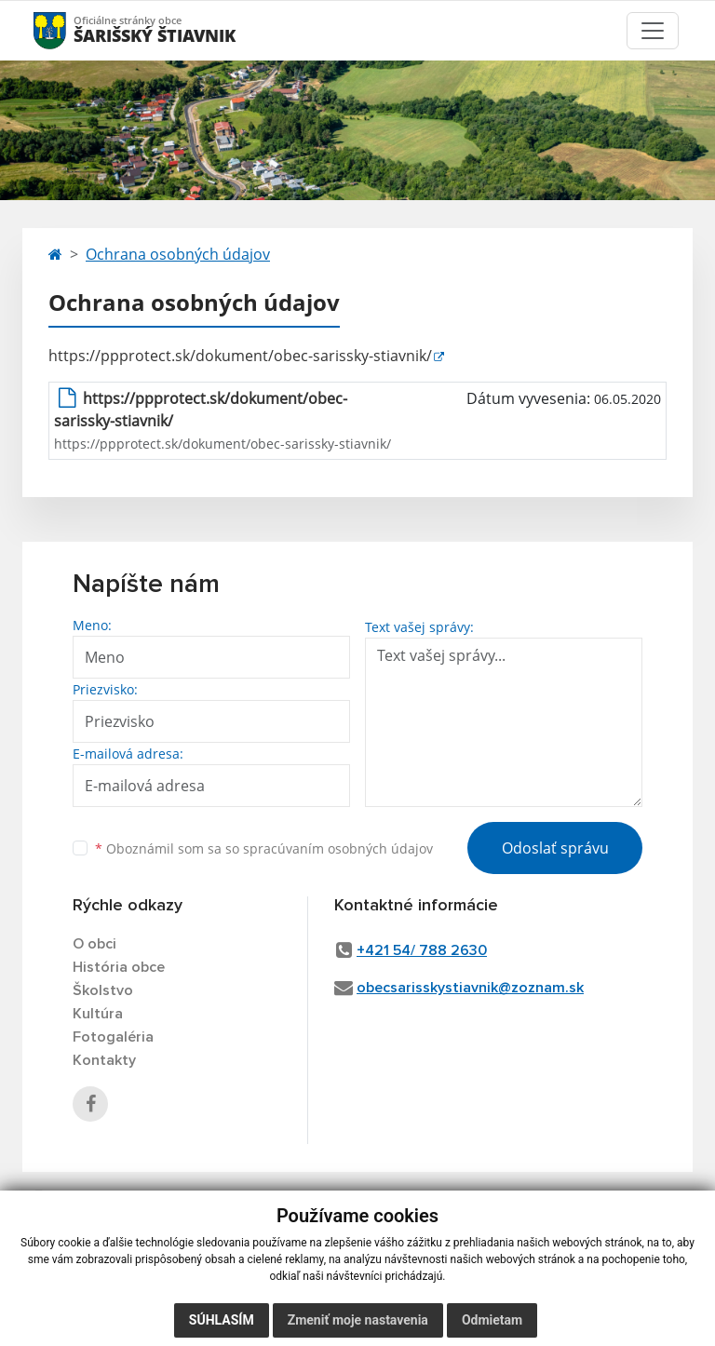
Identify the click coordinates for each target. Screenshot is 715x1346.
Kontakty (104, 1060)
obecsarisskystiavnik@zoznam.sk (470, 987)
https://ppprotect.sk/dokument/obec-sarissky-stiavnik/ (240, 355)
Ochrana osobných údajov (178, 254)
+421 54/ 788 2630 (422, 950)
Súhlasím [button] (221, 1319)
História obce (119, 967)
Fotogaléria (113, 1037)
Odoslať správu (555, 848)
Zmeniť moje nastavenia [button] (358, 1319)
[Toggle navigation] (653, 30)
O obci (94, 943)
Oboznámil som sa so (264, 848)
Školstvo (103, 990)
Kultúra (98, 1013)
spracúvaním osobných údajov (338, 848)
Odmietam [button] (492, 1319)
